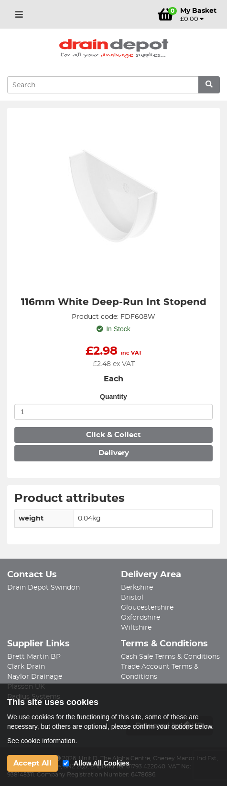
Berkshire (137, 587)
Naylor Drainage (34, 677)
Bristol (132, 597)
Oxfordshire (140, 617)
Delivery (113, 453)
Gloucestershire (147, 607)
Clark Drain (26, 667)
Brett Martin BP (34, 656)
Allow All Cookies (102, 763)
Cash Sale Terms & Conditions (170, 656)
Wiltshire (136, 627)
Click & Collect (113, 435)
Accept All (32, 763)
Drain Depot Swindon (43, 587)
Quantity (113, 396)
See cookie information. (42, 741)
